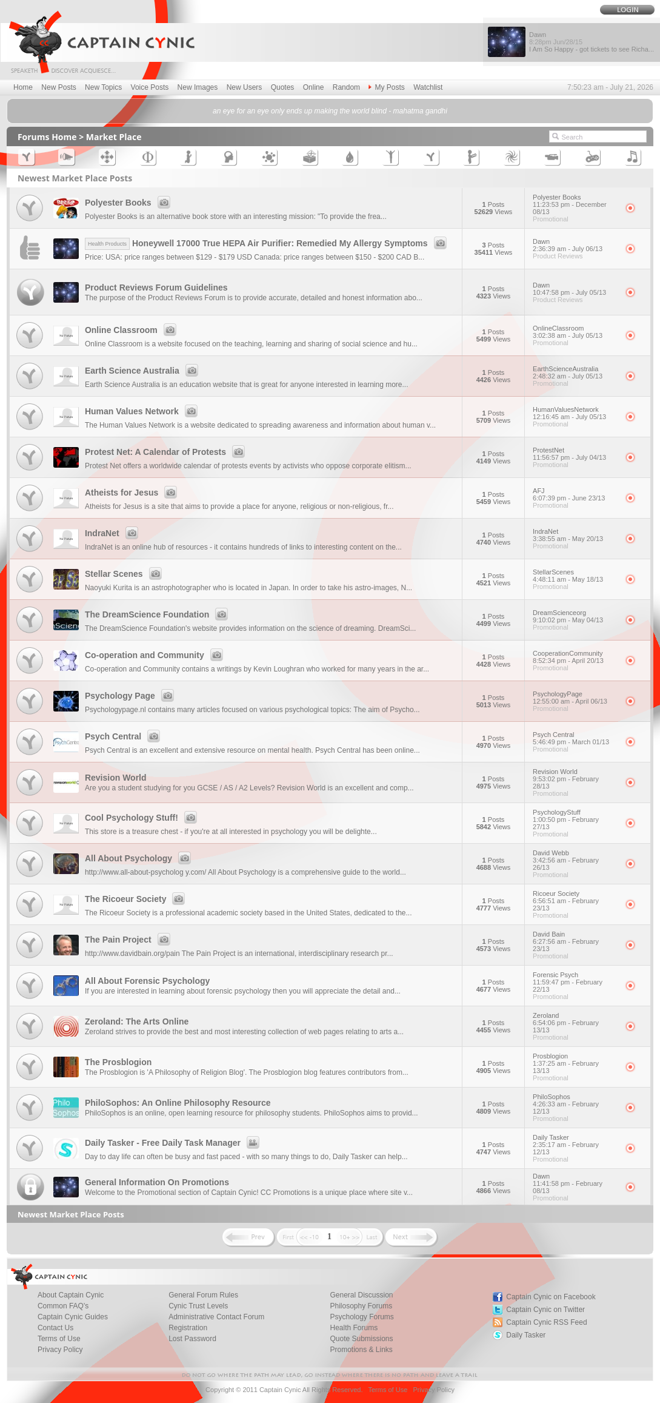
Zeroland (575, 1023)
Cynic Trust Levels (198, 1306)
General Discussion (361, 1295)
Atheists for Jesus (133, 492)
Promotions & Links (361, 1349)
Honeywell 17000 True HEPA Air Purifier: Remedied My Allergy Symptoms (267, 243)
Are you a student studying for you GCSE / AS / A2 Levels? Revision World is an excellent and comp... (249, 788)
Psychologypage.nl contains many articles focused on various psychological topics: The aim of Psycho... (252, 709)
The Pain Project (129, 939)
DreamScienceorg (575, 616)
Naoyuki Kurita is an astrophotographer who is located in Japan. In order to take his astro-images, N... (248, 588)
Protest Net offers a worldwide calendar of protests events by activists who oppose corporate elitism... (248, 466)
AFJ (575, 494)
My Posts (386, 87)
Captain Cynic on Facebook (550, 1297)
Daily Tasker (575, 1145)
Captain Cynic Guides (73, 1317)
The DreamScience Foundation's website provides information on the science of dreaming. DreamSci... (250, 628)
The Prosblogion (118, 1062)
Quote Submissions (361, 1338)
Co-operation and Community (156, 655)
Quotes (283, 87)
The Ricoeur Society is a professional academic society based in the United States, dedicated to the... (248, 913)
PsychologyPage (575, 697)
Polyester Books (129, 202)
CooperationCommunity (575, 657)
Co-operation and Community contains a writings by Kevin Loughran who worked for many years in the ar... (257, 669)
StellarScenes (575, 575)
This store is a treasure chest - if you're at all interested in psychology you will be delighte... (231, 831)
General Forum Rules (203, 1295)
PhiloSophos (575, 1104)
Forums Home (47, 137)
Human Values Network (143, 411)
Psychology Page (131, 696)
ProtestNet (575, 453)
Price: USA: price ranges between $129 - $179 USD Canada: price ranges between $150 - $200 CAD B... (254, 257)
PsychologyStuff (575, 819)
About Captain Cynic (71, 1295)
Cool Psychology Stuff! (143, 818)
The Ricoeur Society (137, 899)
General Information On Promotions (157, 1182)
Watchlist (427, 87)
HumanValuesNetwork (575, 413)
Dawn (575, 245)
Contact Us (55, 1328)
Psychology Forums (361, 1317)
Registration (187, 1328)
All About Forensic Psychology (147, 981)
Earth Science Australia (143, 370)
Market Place (114, 137)
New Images (198, 87)
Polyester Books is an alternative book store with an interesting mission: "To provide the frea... (236, 216)
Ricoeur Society (575, 901)
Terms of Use (59, 1338)
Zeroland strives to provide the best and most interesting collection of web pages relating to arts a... (244, 1032)
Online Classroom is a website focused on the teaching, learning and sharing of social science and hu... (251, 344)
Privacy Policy (60, 1349)
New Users (244, 87)
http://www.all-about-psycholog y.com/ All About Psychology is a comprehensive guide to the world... (245, 872)
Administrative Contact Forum (216, 1317)
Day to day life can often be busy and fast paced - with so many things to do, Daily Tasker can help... (246, 1156)
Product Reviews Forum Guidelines (156, 287)
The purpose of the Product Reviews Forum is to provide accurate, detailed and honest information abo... (253, 298)
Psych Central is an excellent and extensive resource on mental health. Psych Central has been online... (252, 750)
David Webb (575, 860)
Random (346, 87)
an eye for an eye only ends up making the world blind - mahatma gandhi (330, 111)
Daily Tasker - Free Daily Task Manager (174, 1143)
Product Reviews (558, 256)
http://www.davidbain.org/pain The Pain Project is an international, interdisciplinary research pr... (239, 953)
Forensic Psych (575, 982)
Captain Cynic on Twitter (545, 1309)
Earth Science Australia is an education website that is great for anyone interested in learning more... (246, 384)
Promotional (550, 219)
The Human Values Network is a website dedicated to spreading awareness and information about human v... (260, 425)
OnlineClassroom (575, 332)
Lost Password (192, 1338)
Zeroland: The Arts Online (136, 1021)
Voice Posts (150, 87)
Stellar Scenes (125, 574)
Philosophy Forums (361, 1306)
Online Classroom (132, 330)
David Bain (575, 941)
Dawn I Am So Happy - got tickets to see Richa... (591, 42)
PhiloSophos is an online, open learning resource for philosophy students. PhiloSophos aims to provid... (251, 1113)
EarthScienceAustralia (575, 372)
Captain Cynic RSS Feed (546, 1322)
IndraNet (113, 533)
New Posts (58, 87)
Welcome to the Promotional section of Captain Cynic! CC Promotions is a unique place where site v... (249, 1192)
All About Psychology (140, 858)
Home (23, 87)
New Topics (103, 87)
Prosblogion (575, 1063)
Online (313, 87)
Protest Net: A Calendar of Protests (166, 452)
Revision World (116, 777)
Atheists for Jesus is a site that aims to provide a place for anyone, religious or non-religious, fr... (239, 506)
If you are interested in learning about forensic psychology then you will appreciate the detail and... (243, 991)
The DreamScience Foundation (158, 614)
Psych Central (124, 736)
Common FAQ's (63, 1306)
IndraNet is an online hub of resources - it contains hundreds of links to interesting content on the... (243, 547)
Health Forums (354, 1328)
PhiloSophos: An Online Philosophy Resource (178, 1103)
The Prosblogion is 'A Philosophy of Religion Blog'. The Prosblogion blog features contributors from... (246, 1072)
